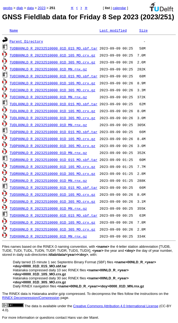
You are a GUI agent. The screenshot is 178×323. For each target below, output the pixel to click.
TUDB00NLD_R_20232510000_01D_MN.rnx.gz (48, 69)
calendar (119, 8)
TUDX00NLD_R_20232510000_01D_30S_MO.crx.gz (52, 229)
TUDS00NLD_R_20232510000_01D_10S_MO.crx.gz (52, 194)
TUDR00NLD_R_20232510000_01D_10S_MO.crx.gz (52, 166)
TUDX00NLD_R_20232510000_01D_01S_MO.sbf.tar (54, 215)
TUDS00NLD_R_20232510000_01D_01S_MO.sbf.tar (54, 187)
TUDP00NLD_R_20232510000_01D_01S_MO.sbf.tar (54, 131)
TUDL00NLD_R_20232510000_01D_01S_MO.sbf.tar (54, 104)
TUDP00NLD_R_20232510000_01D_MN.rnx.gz (48, 152)
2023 (42, 8)
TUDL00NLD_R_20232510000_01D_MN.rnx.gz (48, 124)
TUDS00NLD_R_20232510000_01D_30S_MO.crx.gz (52, 201)
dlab (19, 8)
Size (143, 30)
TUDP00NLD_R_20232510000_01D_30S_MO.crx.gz (52, 145)
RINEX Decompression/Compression (31, 298)
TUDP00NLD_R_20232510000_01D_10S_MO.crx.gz (52, 138)
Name (14, 30)
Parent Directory (26, 41)
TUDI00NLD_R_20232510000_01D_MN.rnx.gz (48, 97)
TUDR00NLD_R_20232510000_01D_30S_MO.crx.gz (52, 173)
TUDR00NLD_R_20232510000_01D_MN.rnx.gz (48, 180)
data (30, 8)
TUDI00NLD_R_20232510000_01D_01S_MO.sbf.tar (54, 76)
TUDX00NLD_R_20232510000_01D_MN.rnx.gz (48, 236)
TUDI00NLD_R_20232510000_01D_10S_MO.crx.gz (52, 83)
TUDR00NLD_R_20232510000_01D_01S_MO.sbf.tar (54, 159)
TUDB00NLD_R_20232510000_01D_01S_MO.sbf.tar (54, 48)
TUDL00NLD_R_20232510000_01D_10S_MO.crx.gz (52, 110)
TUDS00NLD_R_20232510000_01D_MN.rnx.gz (48, 208)
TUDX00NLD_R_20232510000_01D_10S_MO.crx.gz (52, 222)
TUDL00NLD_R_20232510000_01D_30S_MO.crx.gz (52, 117)
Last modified (113, 30)
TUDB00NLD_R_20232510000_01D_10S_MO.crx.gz (52, 55)
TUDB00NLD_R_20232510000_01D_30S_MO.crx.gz (52, 62)
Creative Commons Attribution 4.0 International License (115, 306)
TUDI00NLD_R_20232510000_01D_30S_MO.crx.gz (52, 90)
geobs (7, 8)
